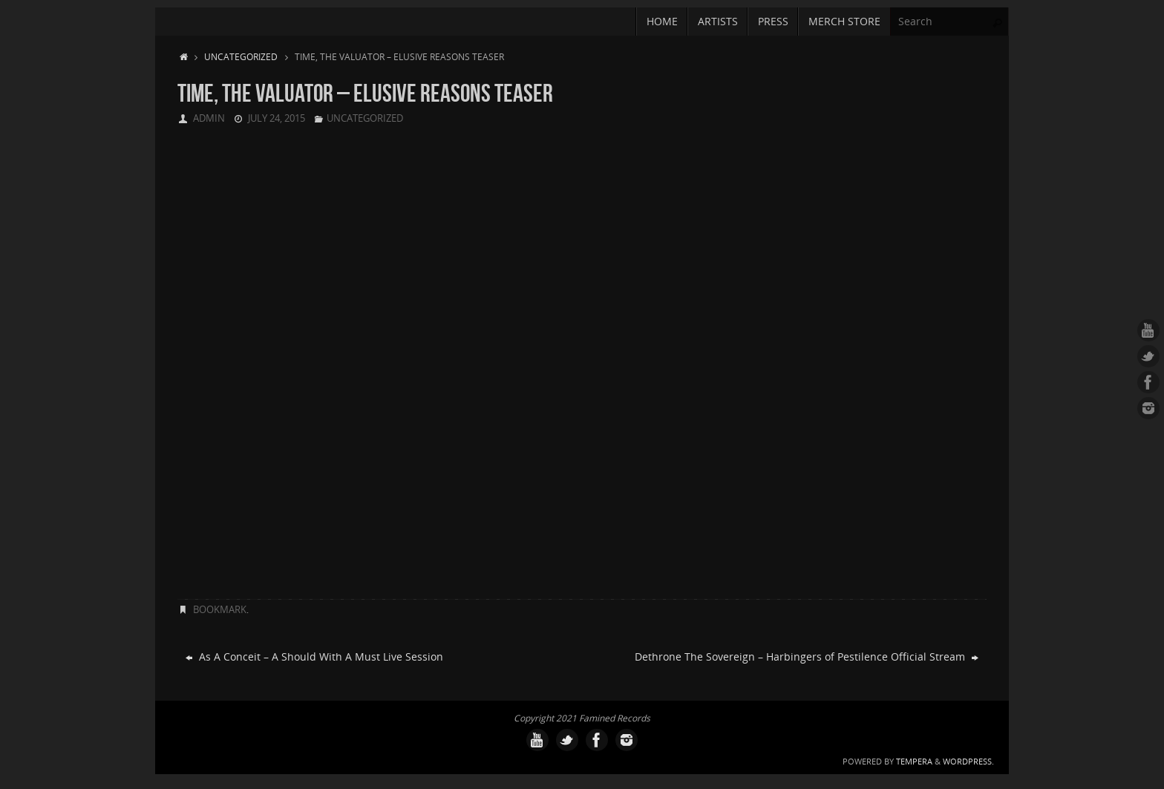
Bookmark (219, 609)
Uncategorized (241, 56)
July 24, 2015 (276, 118)
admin (209, 118)
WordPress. (968, 761)
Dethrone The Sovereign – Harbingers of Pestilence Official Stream (806, 656)
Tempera (914, 761)
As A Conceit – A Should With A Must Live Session (314, 656)
